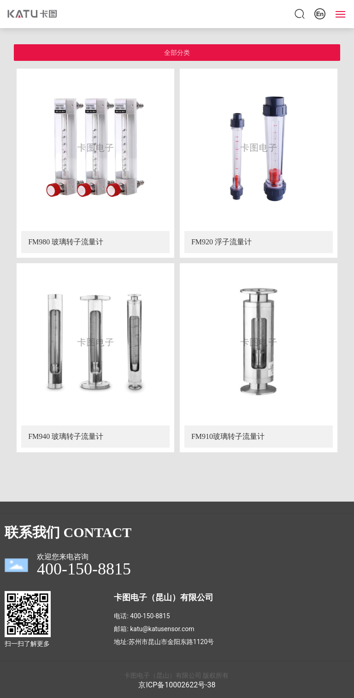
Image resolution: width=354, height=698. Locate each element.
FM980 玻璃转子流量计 (65, 242)
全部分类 (177, 52)
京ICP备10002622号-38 (176, 684)
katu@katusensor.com (162, 629)
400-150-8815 (150, 616)
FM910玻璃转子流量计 (228, 436)
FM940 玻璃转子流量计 (65, 436)
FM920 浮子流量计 (221, 242)
